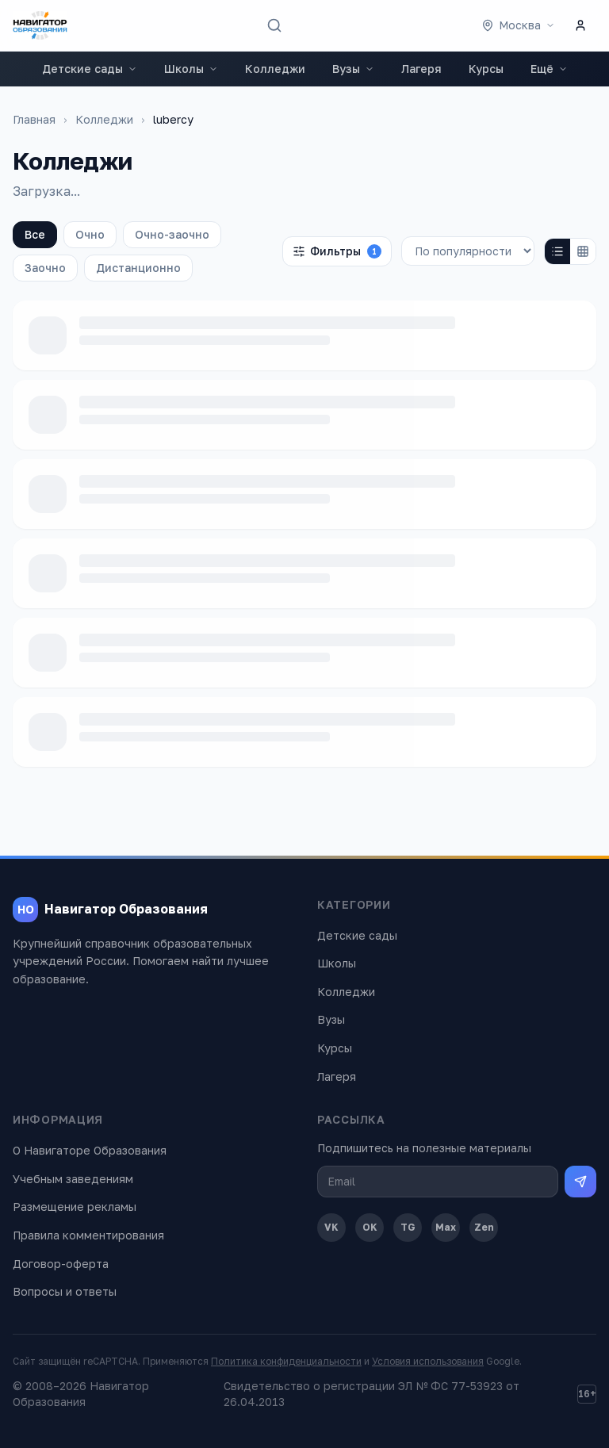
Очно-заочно (172, 234)
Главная (34, 119)
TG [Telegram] (408, 1227)
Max (445, 1227)
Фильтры (337, 251)
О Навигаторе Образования (90, 1150)
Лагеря (421, 68)
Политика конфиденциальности (286, 1361)
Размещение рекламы (74, 1206)
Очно (90, 234)
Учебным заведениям (73, 1179)
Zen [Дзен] (484, 1227)
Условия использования (428, 1361)
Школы (191, 68)
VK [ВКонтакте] (331, 1227)
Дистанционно (138, 267)
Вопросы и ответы (65, 1291)
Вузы (353, 68)
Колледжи (275, 68)
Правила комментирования (88, 1235)
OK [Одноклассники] (369, 1227)
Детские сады (89, 68)
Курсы (486, 68)
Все (35, 234)
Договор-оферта (61, 1263)
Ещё (549, 68)
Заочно (45, 267)
